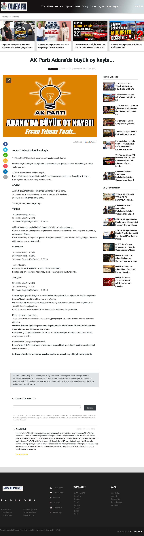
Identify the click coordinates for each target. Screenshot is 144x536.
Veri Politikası (6, 515)
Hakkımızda (6, 509)
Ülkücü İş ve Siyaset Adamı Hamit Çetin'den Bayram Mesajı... (125, 269)
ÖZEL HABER (47, 6)
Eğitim (102, 6)
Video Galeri (57, 493)
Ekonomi (15, 17)
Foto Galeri (56, 488)
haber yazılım (99, 530)
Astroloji (114, 505)
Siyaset (68, 6)
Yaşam (93, 6)
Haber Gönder (29, 515)
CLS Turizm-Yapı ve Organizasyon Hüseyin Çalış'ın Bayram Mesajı (125, 247)
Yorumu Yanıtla (21, 454)
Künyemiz (56, 507)
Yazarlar (55, 498)
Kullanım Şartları (30, 509)
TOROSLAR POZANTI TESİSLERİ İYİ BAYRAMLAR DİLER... (124, 197)
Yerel (77, 6)
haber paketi (78, 530)
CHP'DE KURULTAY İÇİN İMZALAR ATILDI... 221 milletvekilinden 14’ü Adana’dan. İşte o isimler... (125, 160)
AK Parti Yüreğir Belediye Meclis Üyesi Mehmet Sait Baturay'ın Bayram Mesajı (126, 222)
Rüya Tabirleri (116, 502)
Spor (109, 6)
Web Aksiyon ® (136, 532)
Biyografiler (116, 499)
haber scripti (88, 530)
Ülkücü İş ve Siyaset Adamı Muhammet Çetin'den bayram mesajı (126, 258)
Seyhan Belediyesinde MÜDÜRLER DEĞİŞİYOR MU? (125, 97)
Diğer (116, 6)
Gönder (90, 408)
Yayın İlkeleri (6, 512)
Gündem (59, 6)
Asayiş (85, 6)
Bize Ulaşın (56, 512)
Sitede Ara (115, 493)
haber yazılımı (66, 530)
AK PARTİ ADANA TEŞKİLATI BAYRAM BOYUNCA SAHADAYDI (124, 86)
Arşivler (55, 503)
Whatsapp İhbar (29, 512)
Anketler (114, 496)
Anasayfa (6, 17)
